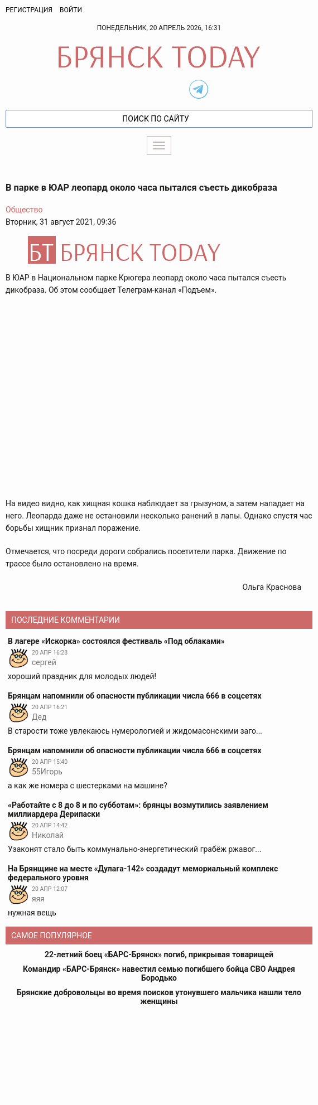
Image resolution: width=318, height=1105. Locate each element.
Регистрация (29, 10)
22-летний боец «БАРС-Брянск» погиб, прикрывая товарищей (159, 954)
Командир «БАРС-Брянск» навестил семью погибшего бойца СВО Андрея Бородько (159, 973)
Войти (71, 10)
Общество (24, 209)
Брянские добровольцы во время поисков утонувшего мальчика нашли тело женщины (159, 997)
